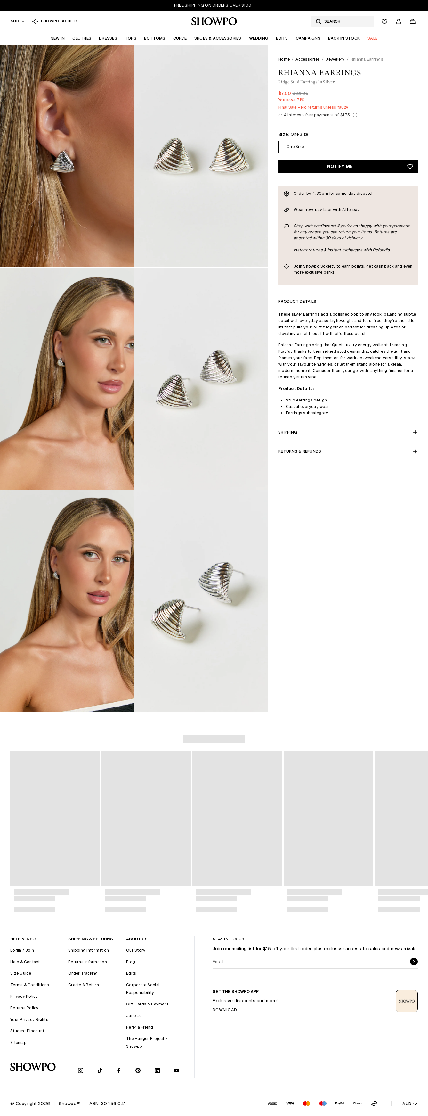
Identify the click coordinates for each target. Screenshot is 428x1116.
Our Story (135, 950)
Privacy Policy (24, 996)
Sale (372, 38)
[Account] (398, 21)
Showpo (311, 266)
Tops (130, 38)
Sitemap (18, 1042)
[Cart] (413, 21)
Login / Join (22, 950)
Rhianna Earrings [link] (367, 59)
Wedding (259, 38)
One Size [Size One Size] (295, 146)
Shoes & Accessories (217, 38)
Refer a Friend (139, 1027)
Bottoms (155, 38)
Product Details (348, 301)
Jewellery (335, 59)
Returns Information (87, 961)
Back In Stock (344, 38)
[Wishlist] (384, 21)
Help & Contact (25, 961)
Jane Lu (133, 1015)
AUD (18, 21)
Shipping (348, 432)
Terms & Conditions (29, 985)
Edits (282, 38)
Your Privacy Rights (29, 1019)
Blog (130, 961)
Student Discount (27, 1031)
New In (58, 38)
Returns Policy (24, 1008)
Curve (180, 38)
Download (225, 1010)
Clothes (81, 38)
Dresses (108, 38)
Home (284, 59)
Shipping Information (88, 950)
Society (327, 266)
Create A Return (83, 985)
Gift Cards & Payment (147, 1004)
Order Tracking (83, 973)
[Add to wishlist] (410, 166)
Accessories (307, 59)
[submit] (414, 961)
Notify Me (340, 166)
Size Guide (20, 973)
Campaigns (308, 38)
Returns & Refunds (348, 451)
